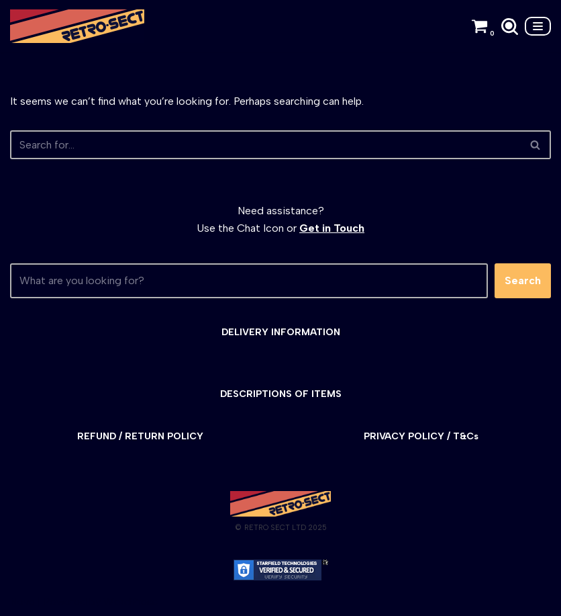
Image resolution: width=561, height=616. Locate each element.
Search (523, 280)
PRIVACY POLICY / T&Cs (421, 436)
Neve (22, 601)
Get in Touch (331, 228)
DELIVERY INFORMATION (280, 332)
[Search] (509, 26)
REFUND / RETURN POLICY (140, 436)
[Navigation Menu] (538, 26)
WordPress (130, 601)
